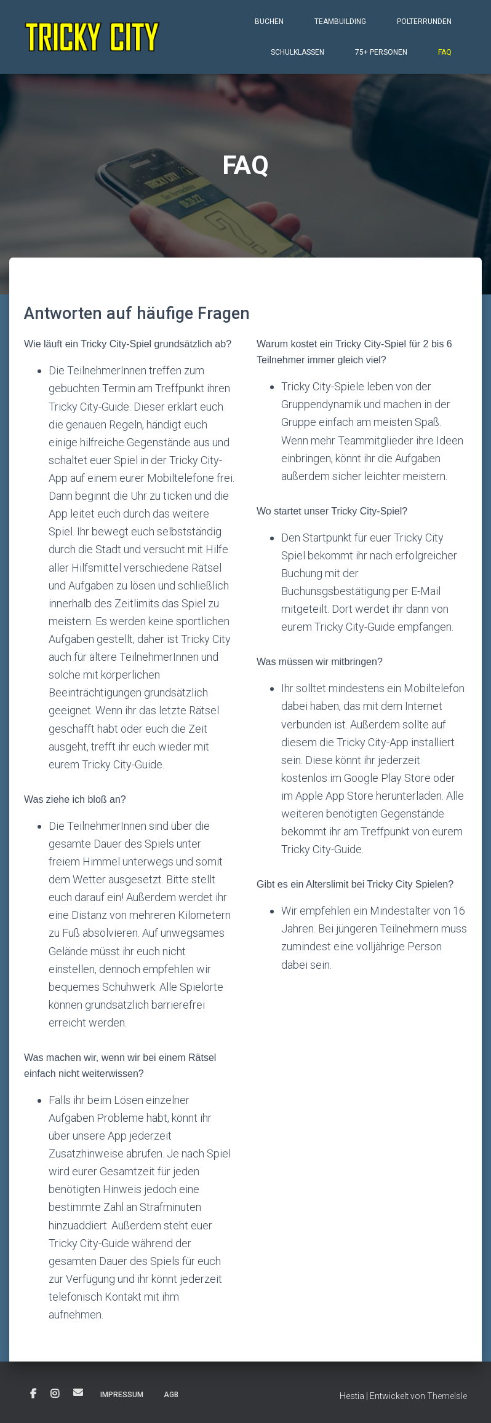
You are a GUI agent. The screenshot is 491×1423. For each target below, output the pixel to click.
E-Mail (78, 1392)
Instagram (54, 1394)
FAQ (445, 52)
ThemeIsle (447, 1396)
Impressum (121, 1394)
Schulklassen (297, 52)
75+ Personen (381, 52)
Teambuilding (340, 21)
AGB (171, 1394)
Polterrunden (424, 21)
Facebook (33, 1394)
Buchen (269, 21)
